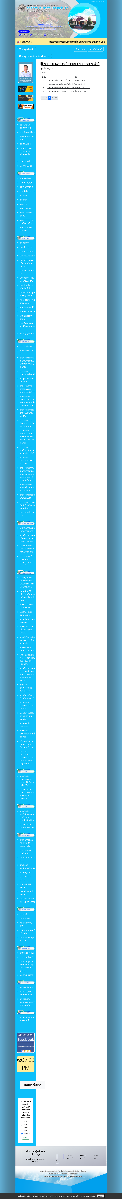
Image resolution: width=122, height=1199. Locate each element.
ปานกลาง (26, 1126)
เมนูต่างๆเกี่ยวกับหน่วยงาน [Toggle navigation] (34, 56)
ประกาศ (26, 42)
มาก (25, 1130)
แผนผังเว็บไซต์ (96, 49)
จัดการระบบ (81, 49)
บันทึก (25, 1137)
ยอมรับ (101, 1196)
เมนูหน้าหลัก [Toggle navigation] (26, 49)
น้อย (25, 1121)
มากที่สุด (27, 1133)
